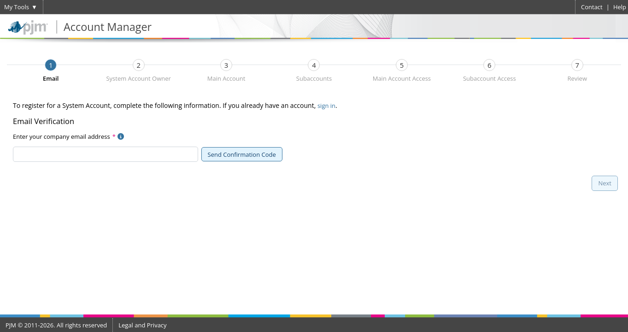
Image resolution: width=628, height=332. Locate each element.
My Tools (16, 7)
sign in (326, 105)
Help (619, 7)
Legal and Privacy (142, 325)
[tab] (50, 65)
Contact (592, 7)
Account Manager (108, 26)
